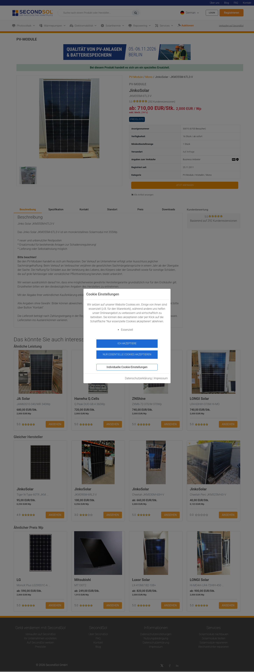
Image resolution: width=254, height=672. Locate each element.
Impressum (161, 376)
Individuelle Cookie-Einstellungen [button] (127, 365)
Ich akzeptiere (127, 343)
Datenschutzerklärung (138, 376)
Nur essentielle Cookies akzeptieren (127, 352)
